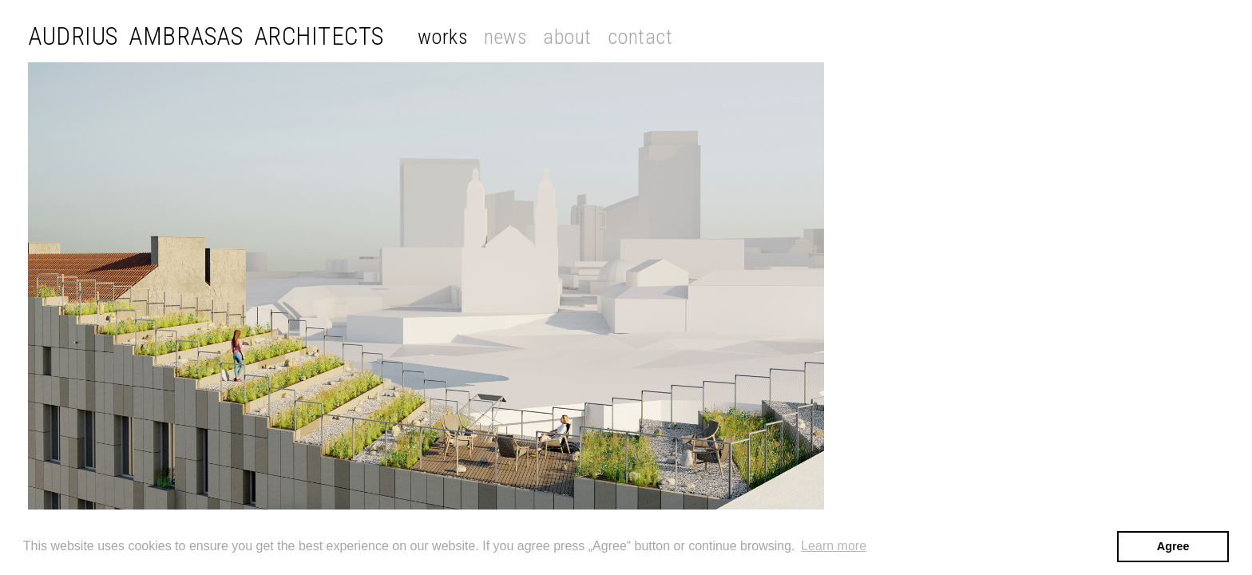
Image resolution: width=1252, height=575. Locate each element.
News (505, 37)
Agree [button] (1173, 546)
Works (443, 37)
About (567, 37)
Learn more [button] (833, 546)
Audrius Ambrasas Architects (206, 36)
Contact (640, 37)
